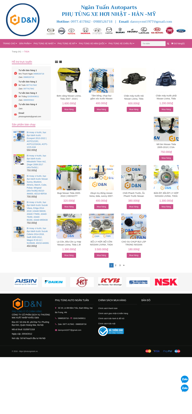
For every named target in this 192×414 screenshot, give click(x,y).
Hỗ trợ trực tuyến (22, 61)
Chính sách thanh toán (108, 308)
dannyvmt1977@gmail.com (69, 330)
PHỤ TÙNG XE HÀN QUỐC (92, 43)
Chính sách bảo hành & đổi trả (111, 318)
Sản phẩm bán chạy (23, 124)
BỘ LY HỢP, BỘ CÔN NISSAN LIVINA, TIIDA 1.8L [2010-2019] (101, 244)
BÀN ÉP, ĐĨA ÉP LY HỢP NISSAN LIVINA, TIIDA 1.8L (166, 196)
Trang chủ (16, 51)
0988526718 (38, 74)
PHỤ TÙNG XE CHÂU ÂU (121, 43)
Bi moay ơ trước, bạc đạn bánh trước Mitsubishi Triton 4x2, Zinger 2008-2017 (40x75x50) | (36, 161)
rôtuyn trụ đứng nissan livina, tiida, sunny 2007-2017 (101, 196)
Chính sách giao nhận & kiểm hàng (113, 313)
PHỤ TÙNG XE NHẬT (45, 43)
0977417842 (31, 85)
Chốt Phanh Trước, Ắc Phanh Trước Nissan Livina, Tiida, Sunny (134, 196)
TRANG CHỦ (10, 43)
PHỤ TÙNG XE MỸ (67, 43)
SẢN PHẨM (25, 43)
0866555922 (28, 100)
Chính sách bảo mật (106, 323)
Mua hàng (69, 109)
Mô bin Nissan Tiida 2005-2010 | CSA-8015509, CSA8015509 (166, 147)
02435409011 (33, 96)
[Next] (124, 265)
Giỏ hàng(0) (178, 43)
